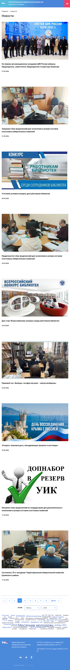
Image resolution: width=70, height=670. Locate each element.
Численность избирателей (20, 627)
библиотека (58, 615)
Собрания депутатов (54, 620)
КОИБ (43, 619)
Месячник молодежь (36, 625)
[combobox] (32, 607)
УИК (17, 622)
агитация (12, 618)
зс (18, 618)
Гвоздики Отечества (30, 619)
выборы (42, 627)
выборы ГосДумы (63, 621)
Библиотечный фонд (33, 616)
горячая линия (60, 628)
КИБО (22, 618)
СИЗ (52, 615)
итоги (59, 618)
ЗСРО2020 (20, 616)
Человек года (32, 628)
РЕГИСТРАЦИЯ (35, 627)
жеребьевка (65, 619)
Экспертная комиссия (11, 624)
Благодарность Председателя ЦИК (36, 618)
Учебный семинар (57, 617)
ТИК (48, 621)
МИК (47, 618)
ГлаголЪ (39, 619)
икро (52, 621)
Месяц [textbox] (28, 608)
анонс (10, 621)
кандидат (65, 627)
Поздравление (53, 618)
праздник (65, 615)
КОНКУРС (26, 622)
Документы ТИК (37, 622)
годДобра (4, 618)
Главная (5, 11)
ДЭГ (43, 615)
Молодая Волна (19, 619)
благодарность (23, 628)
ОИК (49, 615)
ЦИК (16, 618)
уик (66, 618)
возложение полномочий (54, 627)
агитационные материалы (47, 628)
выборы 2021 (61, 625)
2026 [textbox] (45, 608)
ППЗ (45, 621)
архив (10, 617)
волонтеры (5, 615)
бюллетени (14, 625)
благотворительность (60, 622)
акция (13, 615)
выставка (14, 628)
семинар (4, 620)
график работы (7, 627)
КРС (46, 615)
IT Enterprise (29, 665)
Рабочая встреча (49, 622)
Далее (53, 601)
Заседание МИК (46, 616)
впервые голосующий (7, 622)
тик (5, 617)
